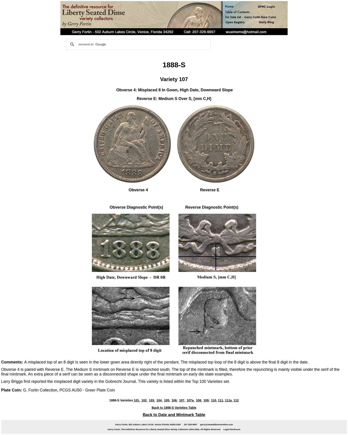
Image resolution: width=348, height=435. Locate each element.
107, (182, 400)
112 (236, 400)
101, (137, 400)
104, (159, 400)
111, (221, 400)
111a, (229, 400)
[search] (138, 44)
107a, (190, 400)
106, (175, 400)
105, (167, 400)
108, (199, 400)
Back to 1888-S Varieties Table (174, 407)
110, (214, 400)
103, (152, 400)
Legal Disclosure (231, 429)
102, (144, 400)
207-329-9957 (190, 424)
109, (207, 400)
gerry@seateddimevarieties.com (216, 424)
